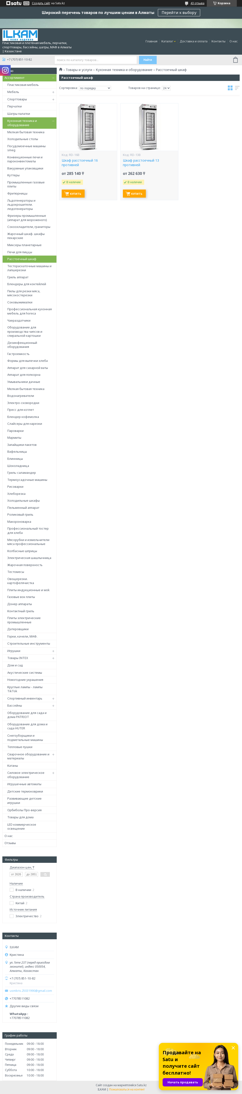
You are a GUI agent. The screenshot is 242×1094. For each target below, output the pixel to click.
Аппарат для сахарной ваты (27, 368)
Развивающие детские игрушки (24, 800)
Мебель (13, 92)
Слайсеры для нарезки (24, 423)
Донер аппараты (19, 604)
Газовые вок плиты (21, 597)
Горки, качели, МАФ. (22, 636)
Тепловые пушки (19, 747)
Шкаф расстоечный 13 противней (141, 162)
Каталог (167, 41)
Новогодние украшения (25, 680)
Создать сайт (41, 3)
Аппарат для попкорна (23, 374)
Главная (151, 41)
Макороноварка (19, 521)
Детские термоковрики (25, 791)
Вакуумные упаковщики (25, 168)
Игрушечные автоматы (24, 784)
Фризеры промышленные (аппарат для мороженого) (27, 217)
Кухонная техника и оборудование (22, 123)
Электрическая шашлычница (29, 558)
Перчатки (14, 106)
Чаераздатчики (18, 320)
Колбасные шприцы (22, 551)
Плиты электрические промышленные (24, 620)
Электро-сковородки (23, 403)
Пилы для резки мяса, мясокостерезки (23, 293)
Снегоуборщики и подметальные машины (25, 737)
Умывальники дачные (23, 382)
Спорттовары (17, 99)
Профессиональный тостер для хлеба (28, 530)
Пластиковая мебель (23, 85)
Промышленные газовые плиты (26, 184)
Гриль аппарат (17, 277)
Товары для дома (20, 817)
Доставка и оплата (193, 41)
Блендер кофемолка (23, 417)
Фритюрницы (17, 193)
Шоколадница (18, 466)
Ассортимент (14, 77)
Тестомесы (15, 572)
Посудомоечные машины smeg (26, 148)
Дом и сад (15, 665)
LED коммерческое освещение (21, 826)
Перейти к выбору (179, 12)
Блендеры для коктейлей (26, 284)
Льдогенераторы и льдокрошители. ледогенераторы (21, 204)
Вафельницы (17, 451)
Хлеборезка (16, 494)
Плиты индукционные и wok (28, 590)
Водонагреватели (20, 396)
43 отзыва (197, 3)
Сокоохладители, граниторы (28, 227)
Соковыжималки (19, 302)
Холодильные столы (22, 139)
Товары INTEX (17, 658)
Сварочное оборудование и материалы (28, 756)
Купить (75, 193)
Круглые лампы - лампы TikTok (25, 689)
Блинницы (15, 458)
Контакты (218, 41)
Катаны (12, 765)
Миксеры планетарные (24, 245)
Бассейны (14, 705)
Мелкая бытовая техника (25, 132)
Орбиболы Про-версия (24, 810)
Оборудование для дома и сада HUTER (27, 726)
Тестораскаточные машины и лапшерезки (29, 268)
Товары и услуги (79, 70)
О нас (233, 41)
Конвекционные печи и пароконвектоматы (25, 159)
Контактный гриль (20, 611)
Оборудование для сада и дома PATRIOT (27, 715)
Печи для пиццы (19, 252)
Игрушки (13, 651)
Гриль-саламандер (21, 472)
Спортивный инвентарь (24, 698)
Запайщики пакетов (22, 445)
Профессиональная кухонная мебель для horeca (29, 311)
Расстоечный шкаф (21, 259)
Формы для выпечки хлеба (27, 361)
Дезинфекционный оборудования (22, 345)
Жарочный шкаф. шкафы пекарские (26, 236)
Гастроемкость (18, 354)
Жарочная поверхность (25, 565)
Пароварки (15, 431)
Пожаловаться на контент (127, 1089)
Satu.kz (142, 1085)
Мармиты (14, 437)
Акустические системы (24, 672)
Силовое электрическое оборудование (25, 775)
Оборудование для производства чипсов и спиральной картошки (24, 331)
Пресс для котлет (20, 409)
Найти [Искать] (147, 60)
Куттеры (13, 175)
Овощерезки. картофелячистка (20, 581)
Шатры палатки (18, 113)
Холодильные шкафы (23, 500)
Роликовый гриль (20, 514)
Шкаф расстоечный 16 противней (80, 162)
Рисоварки (15, 486)
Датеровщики (18, 629)
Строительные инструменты (28, 643)
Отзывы (10, 843)
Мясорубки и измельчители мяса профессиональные (28, 542)
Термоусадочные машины (27, 480)
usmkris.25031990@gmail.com (31, 991)
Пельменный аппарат (23, 507)
